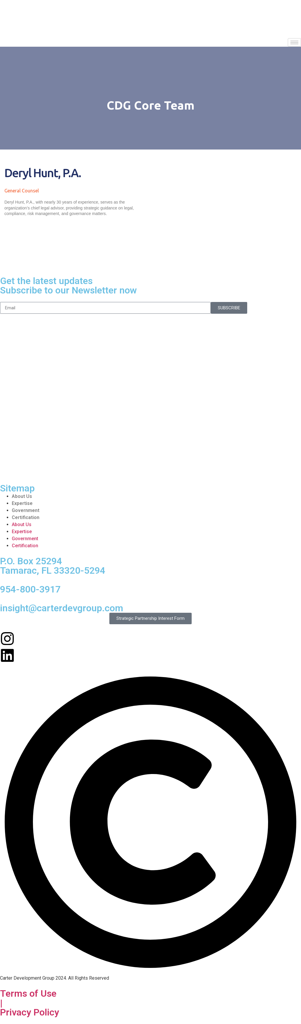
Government (25, 510)
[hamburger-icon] (294, 42)
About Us (22, 496)
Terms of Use (28, 993)
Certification (25, 517)
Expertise (22, 503)
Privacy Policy (29, 1012)
